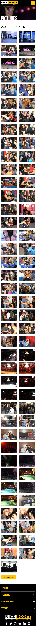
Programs (5, 595)
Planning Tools (7, 601)
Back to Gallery (8, 577)
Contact (4, 608)
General (4, 588)
